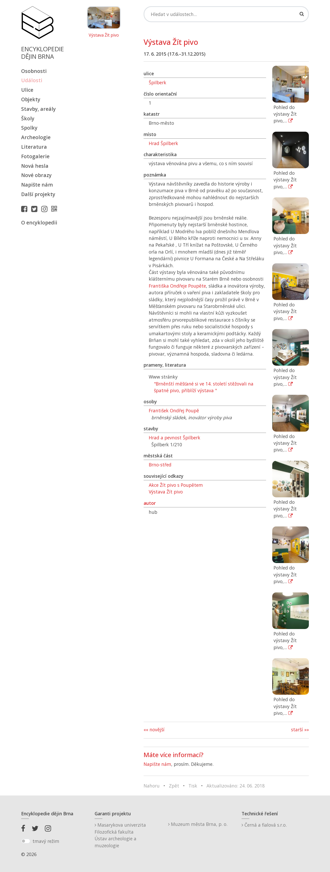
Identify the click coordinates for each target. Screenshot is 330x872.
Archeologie (36, 137)
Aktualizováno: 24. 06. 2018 (236, 786)
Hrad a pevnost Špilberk (174, 437)
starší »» (300, 729)
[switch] (25, 841)
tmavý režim (45, 841)
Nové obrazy (36, 175)
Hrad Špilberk (163, 143)
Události (31, 80)
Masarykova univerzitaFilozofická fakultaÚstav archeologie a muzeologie (120, 835)
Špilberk (157, 82)
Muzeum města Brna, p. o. (197, 824)
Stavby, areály (38, 108)
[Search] (226, 14)
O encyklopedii (39, 222)
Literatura (34, 146)
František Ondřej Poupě (174, 410)
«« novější (154, 729)
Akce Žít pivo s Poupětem (176, 485)
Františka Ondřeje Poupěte (177, 286)
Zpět (174, 786)
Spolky (29, 127)
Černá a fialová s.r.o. (264, 825)
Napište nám (37, 184)
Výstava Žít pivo (104, 35)
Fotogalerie (35, 156)
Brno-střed (160, 465)
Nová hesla (34, 165)
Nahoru (152, 786)
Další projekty (38, 194)
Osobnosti (34, 71)
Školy (27, 118)
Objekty (30, 99)
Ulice (27, 89)
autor (150, 503)
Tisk (192, 786)
